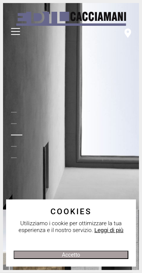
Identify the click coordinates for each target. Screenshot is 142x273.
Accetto (71, 255)
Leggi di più (108, 230)
